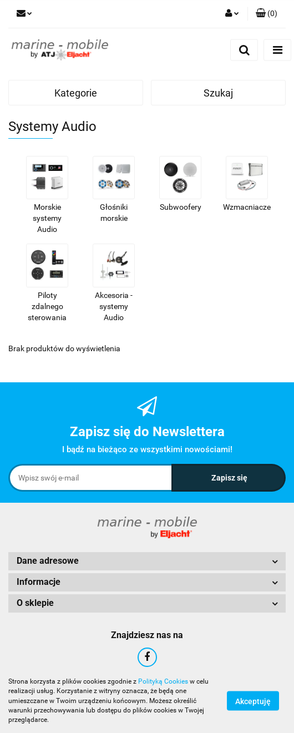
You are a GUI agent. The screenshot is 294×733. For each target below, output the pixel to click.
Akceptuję (253, 701)
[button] (266, 14)
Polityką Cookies (163, 681)
